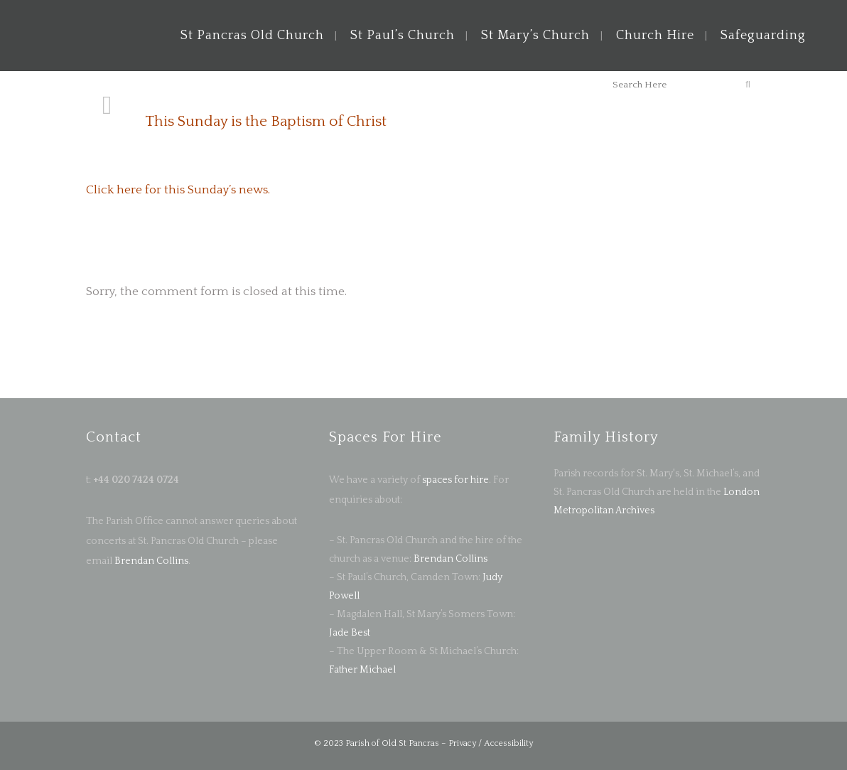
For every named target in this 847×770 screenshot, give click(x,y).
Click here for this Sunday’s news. (178, 189)
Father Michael (362, 669)
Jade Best (349, 632)
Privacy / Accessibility (490, 743)
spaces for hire (455, 480)
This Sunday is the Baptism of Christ (266, 121)
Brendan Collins (150, 561)
